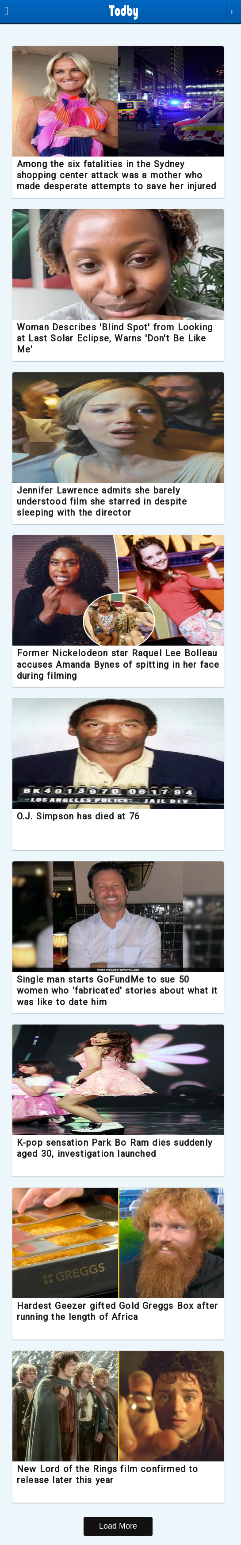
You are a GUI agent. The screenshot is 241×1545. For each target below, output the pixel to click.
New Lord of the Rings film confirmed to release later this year (114, 1475)
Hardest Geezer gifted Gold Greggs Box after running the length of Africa (111, 1312)
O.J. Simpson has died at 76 (84, 816)
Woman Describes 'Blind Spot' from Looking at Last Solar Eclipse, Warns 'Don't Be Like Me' (119, 338)
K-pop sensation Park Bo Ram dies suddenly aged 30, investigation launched (113, 1148)
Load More (118, 1526)
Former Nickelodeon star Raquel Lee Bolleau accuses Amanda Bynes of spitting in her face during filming (117, 664)
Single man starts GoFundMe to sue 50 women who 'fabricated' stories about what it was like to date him (119, 991)
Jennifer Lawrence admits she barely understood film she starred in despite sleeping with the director (108, 501)
